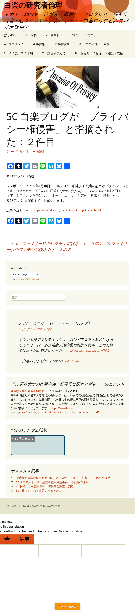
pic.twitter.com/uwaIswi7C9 (89, 350)
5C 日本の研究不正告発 (94, 44)
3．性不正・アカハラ (82, 35)
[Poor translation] (24, 539)
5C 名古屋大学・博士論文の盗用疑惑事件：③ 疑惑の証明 (52, 482)
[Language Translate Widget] (25, 274)
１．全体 (31, 35)
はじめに (10, 35)
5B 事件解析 (62, 44)
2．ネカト (52, 35)
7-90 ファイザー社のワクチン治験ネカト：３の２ (54, 243)
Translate (31, 279)
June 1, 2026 (72, 361)
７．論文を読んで (53, 53)
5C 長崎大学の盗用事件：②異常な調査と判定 (45, 486)
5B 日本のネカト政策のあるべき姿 (39, 491)
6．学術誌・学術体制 (18, 53)
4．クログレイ (14, 44)
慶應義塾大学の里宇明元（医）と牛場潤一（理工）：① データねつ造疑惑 (63, 478)
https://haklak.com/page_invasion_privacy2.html (66, 210)
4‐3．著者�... (21, 438)
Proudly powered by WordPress (41, 506)
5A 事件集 (38, 44)
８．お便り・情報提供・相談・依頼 (98, 53)
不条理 (39, 151)
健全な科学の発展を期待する (29, 391)
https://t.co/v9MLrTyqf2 (35, 328)
